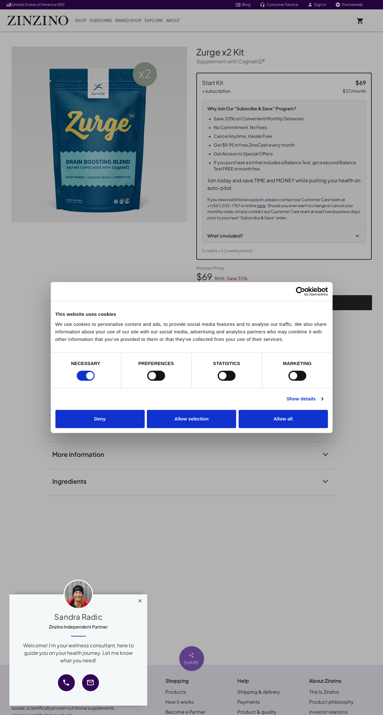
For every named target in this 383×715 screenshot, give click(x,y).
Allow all (283, 418)
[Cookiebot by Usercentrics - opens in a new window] (300, 291)
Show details (301, 398)
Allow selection (191, 418)
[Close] (140, 599)
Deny (100, 418)
